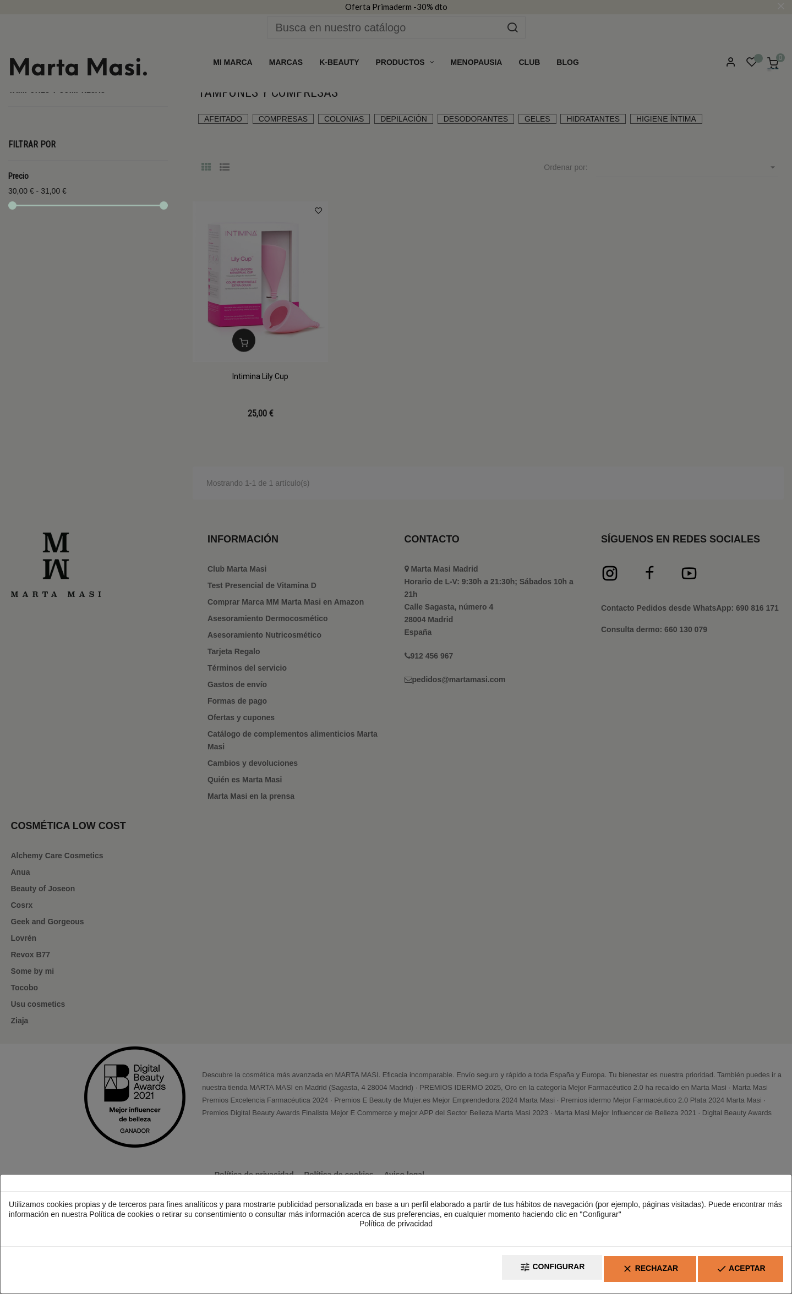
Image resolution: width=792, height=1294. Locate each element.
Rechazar (627, 1272)
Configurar (514, 1272)
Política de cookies (121, 1218)
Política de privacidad (396, 1228)
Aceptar (733, 1272)
